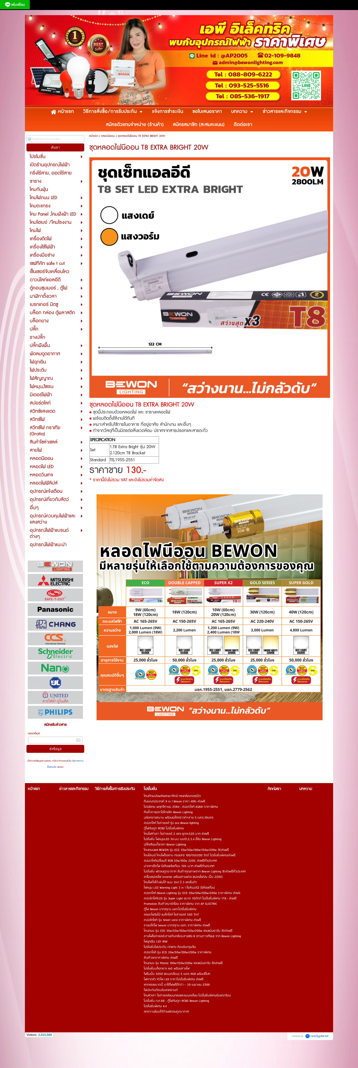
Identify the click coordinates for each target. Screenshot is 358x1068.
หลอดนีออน (108, 136)
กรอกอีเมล (34, 733)
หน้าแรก (93, 136)
